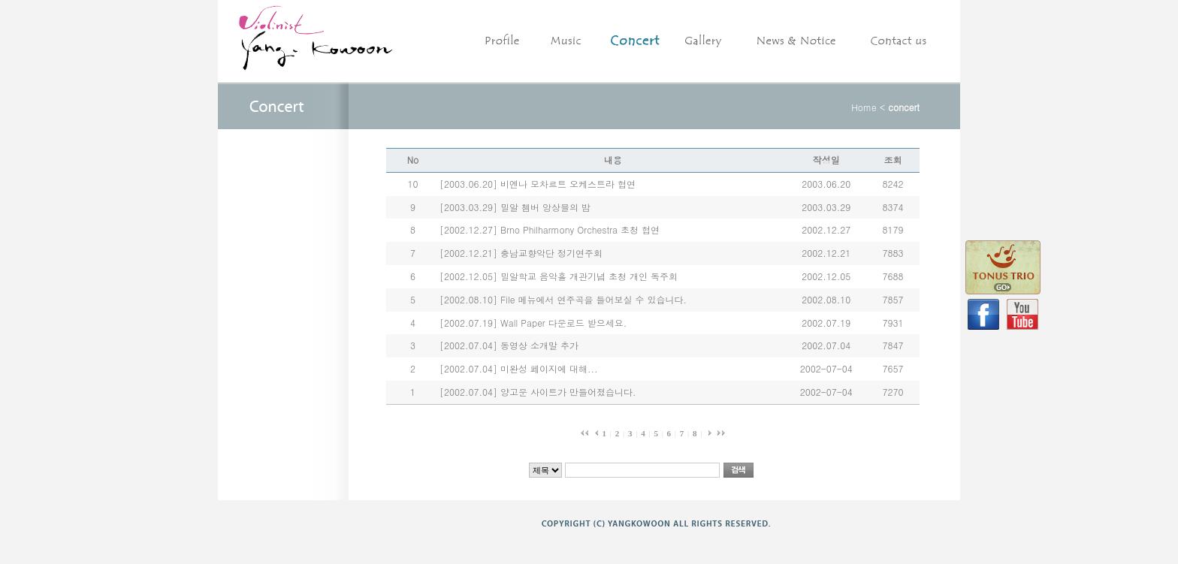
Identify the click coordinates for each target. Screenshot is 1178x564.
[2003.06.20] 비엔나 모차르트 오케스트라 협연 (537, 183)
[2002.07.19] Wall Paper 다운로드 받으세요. (533, 322)
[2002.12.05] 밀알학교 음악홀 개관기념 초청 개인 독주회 (558, 276)
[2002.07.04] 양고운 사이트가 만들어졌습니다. (537, 391)
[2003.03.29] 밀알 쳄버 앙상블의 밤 (515, 207)
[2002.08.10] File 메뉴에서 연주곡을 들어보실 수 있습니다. (563, 299)
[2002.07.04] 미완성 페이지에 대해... (518, 368)
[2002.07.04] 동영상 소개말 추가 (508, 345)
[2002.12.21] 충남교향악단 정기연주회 (521, 252)
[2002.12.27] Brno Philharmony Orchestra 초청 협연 (549, 229)
